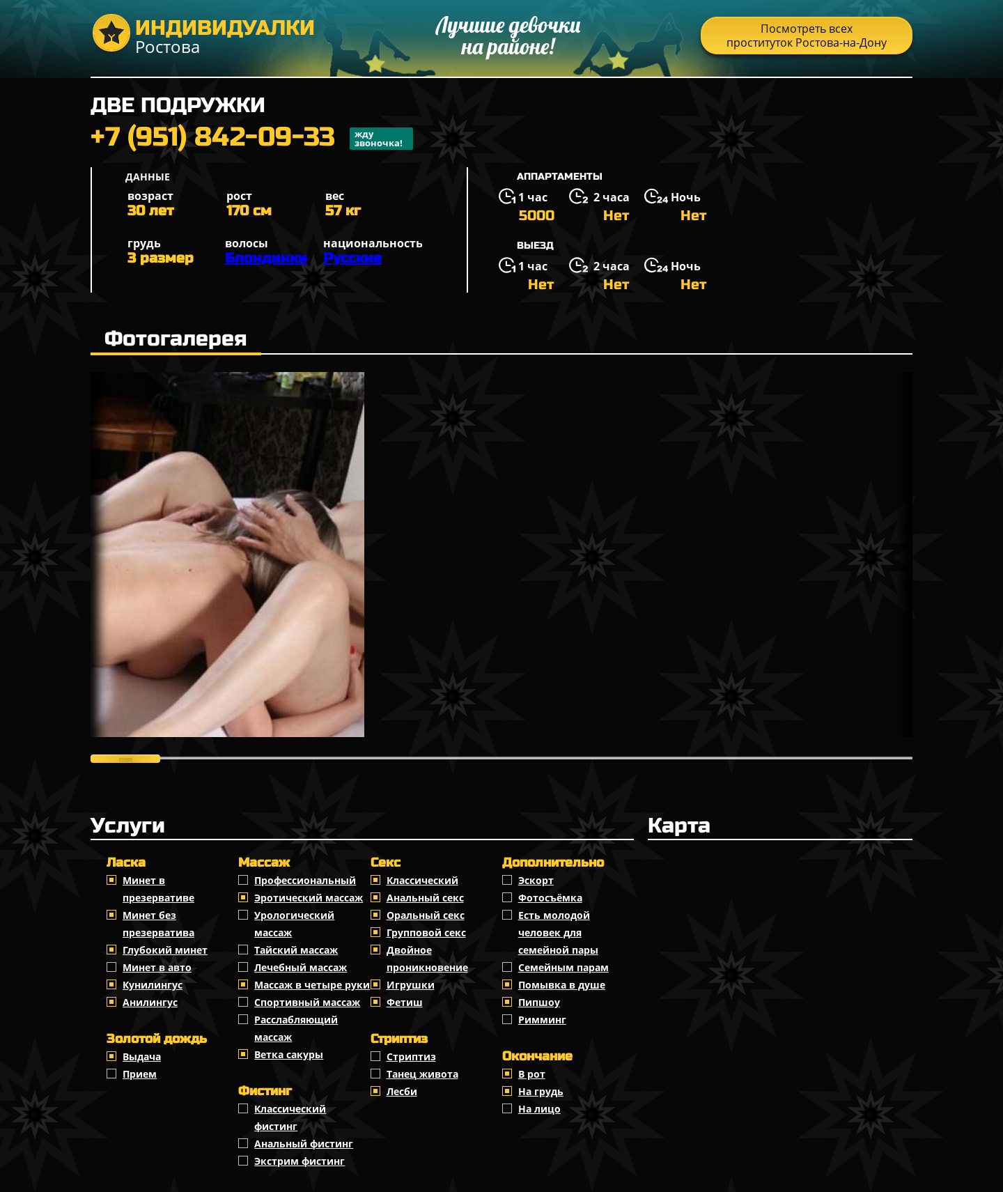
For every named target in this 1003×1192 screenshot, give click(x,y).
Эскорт (536, 880)
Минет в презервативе (158, 889)
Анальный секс (425, 897)
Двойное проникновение (427, 958)
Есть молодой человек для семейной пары (558, 932)
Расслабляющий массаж (296, 1028)
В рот (531, 1074)
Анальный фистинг (303, 1143)
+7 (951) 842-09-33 (252, 138)
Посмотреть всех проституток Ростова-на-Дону (806, 35)
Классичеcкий (422, 880)
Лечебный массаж (300, 967)
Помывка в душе (561, 984)
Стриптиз (411, 1056)
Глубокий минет (165, 950)
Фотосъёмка (550, 897)
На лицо (539, 1108)
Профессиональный (305, 880)
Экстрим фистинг (299, 1161)
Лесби (402, 1091)
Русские (352, 258)
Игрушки (411, 984)
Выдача (142, 1056)
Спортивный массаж (307, 1002)
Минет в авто (157, 967)
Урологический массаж (294, 923)
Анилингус (150, 1002)
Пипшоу (539, 1002)
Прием (140, 1074)
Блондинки (266, 258)
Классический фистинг (290, 1117)
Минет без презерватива (158, 923)
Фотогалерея (175, 338)
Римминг (542, 1019)
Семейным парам (563, 967)
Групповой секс (426, 932)
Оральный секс (426, 915)
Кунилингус (152, 984)
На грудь (540, 1091)
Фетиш (405, 1002)
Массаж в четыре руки (312, 984)
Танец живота (422, 1074)
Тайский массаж (296, 950)
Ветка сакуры (288, 1054)
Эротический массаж (308, 897)
